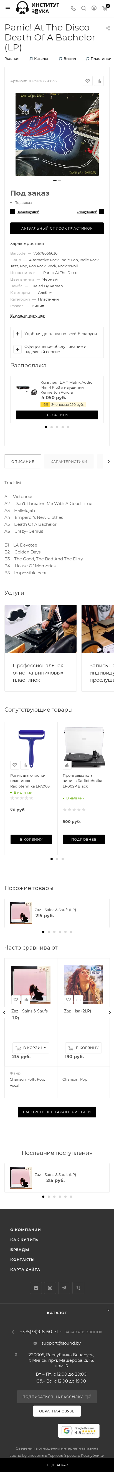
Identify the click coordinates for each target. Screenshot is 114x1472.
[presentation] (4, 1012)
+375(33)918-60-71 (39, 1332)
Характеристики (69, 462)
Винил (38, 306)
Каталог (57, 1313)
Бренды (19, 1249)
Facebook (36, 1288)
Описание (22, 462)
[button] (46, 427)
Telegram (64, 1288)
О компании (25, 1229)
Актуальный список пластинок (57, 228)
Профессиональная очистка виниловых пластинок (38, 673)
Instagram (50, 1288)
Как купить (24, 1239)
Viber (78, 1288)
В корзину (56, 415)
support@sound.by (61, 1343)
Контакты (22, 1259)
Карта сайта (25, 1269)
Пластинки (48, 299)
